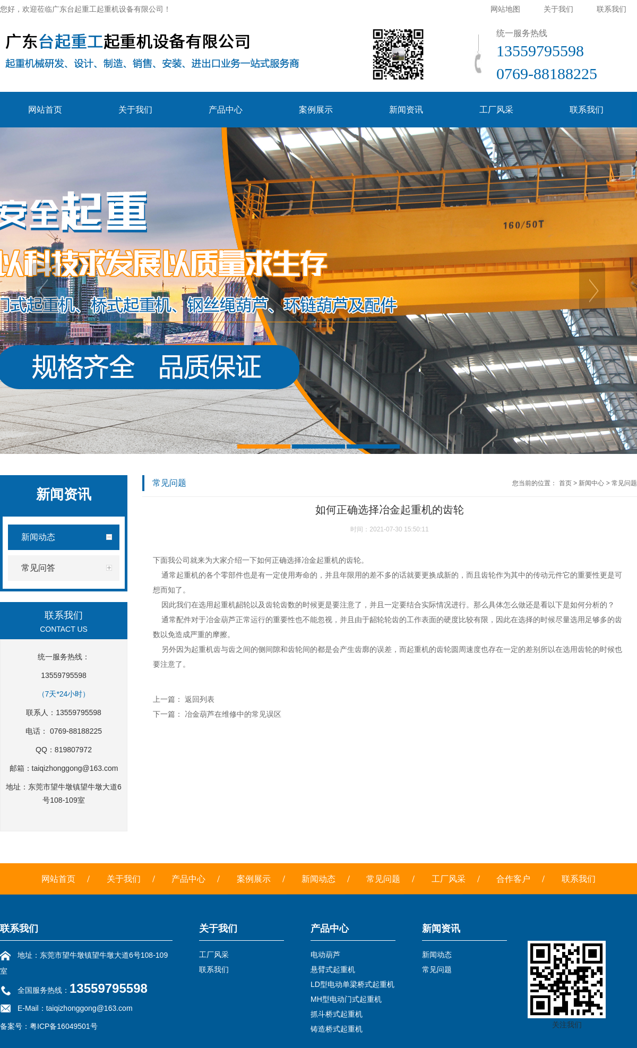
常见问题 (624, 483)
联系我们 (611, 9)
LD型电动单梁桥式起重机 (352, 984)
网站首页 (45, 109)
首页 (565, 483)
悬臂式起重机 (333, 969)
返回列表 (199, 699)
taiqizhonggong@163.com (75, 768)
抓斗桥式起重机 (337, 1014)
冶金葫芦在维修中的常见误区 (233, 714)
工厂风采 (496, 109)
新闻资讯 (406, 109)
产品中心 (226, 109)
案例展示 (316, 109)
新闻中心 (591, 483)
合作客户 (513, 878)
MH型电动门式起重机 (346, 999)
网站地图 (505, 9)
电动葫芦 (325, 954)
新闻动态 (318, 878)
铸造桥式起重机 (337, 1029)
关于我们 (558, 9)
